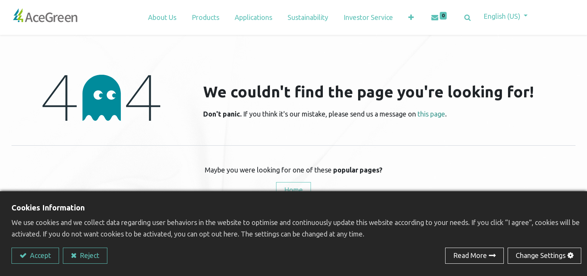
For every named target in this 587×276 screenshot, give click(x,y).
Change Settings (541, 255)
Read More (470, 255)
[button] (411, 17)
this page (431, 114)
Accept (39, 255)
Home (293, 190)
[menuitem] (253, 17)
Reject (88, 255)
